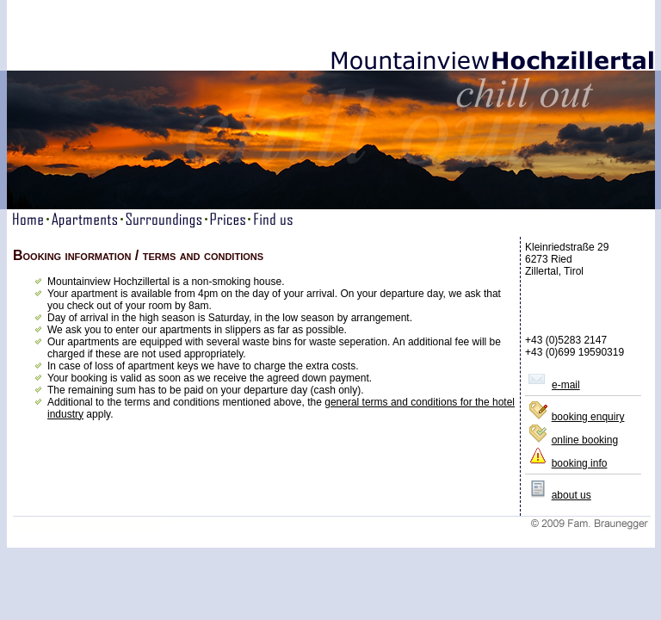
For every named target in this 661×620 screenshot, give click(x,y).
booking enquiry (588, 417)
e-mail (566, 385)
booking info (580, 463)
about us (571, 495)
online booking (585, 440)
